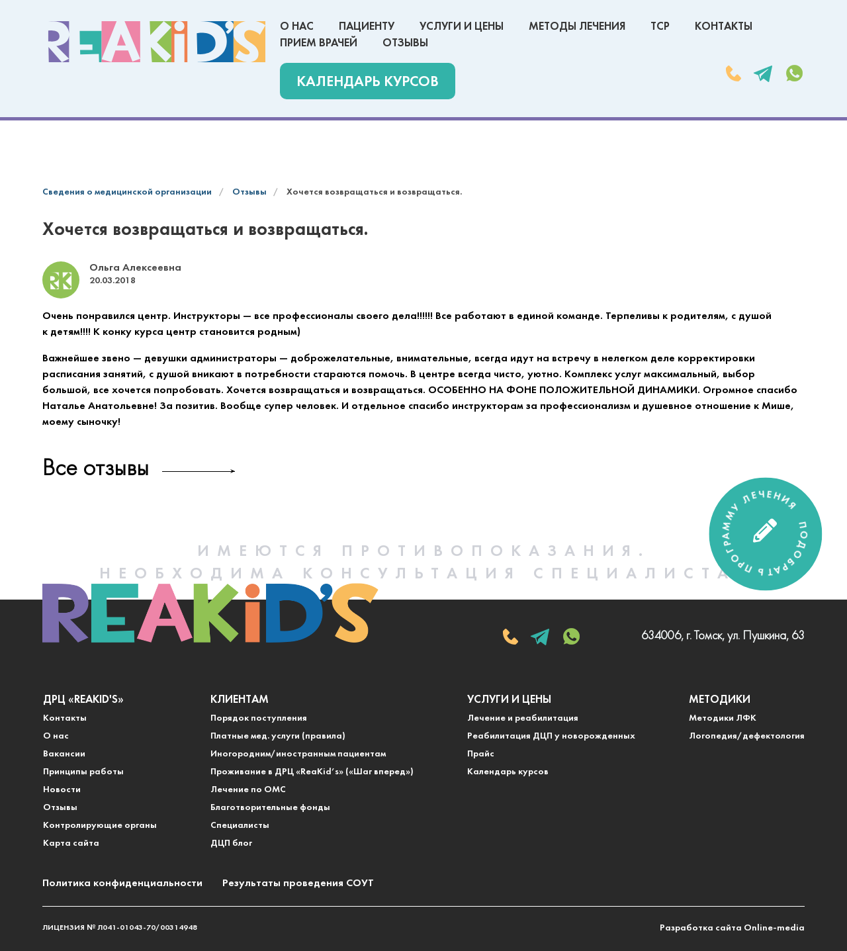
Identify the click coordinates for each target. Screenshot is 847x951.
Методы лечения (577, 26)
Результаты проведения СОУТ (298, 883)
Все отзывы (95, 469)
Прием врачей (318, 43)
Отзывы (405, 43)
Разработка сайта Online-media (732, 928)
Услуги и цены (462, 26)
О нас (297, 26)
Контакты (723, 26)
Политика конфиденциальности (122, 883)
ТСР (660, 26)
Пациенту (366, 26)
